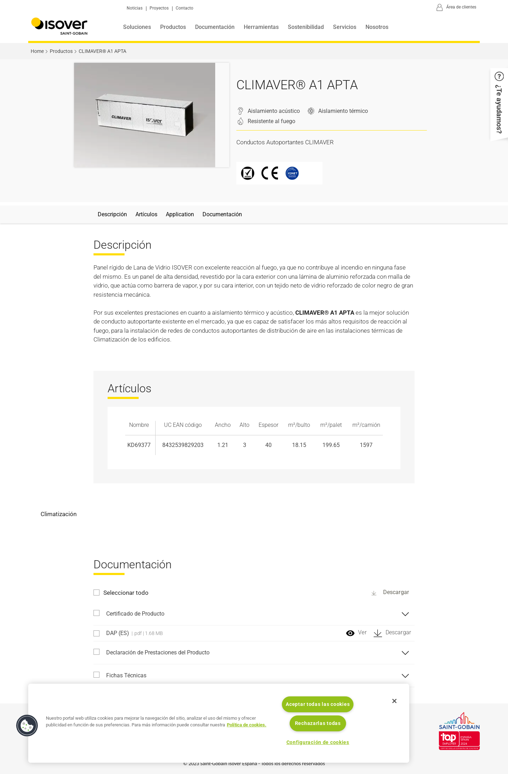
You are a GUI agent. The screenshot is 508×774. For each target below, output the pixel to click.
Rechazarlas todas (318, 723)
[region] (218, 723)
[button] (499, 102)
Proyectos (159, 8)
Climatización (59, 514)
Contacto (184, 8)
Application (180, 214)
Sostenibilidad (306, 27)
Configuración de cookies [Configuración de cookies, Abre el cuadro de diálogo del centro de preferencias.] (317, 742)
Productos (173, 27)
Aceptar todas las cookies (318, 704)
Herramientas (261, 27)
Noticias (135, 8)
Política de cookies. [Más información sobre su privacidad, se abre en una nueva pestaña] (246, 724)
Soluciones (137, 27)
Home (37, 51)
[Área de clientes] (455, 8)
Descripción (112, 214)
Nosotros (376, 27)
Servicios (344, 27)
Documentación (215, 27)
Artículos (146, 214)
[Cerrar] (394, 701)
